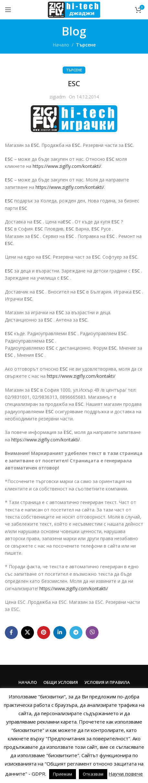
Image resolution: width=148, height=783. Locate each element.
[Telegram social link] (75, 632)
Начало (61, 45)
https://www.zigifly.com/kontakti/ (67, 166)
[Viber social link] (92, 632)
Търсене (86, 45)
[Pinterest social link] (43, 632)
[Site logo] (74, 9)
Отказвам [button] (93, 774)
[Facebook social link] (11, 632)
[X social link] (27, 632)
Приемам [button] (62, 774)
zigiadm (57, 97)
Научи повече (126, 773)
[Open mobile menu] (8, 9)
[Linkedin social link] (59, 632)
